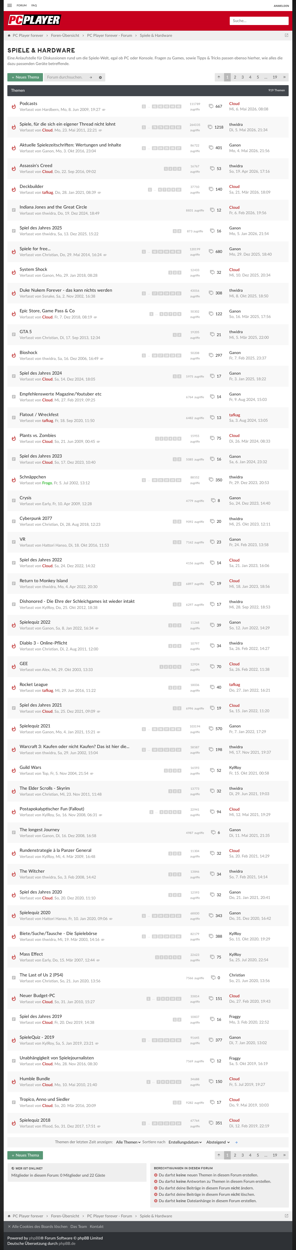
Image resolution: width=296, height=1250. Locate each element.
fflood (47, 1126)
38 (172, 729)
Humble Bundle (35, 1079)
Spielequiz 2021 (35, 726)
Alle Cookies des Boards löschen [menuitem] (37, 1226)
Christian (50, 255)
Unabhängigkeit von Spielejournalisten (57, 1058)
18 (160, 293)
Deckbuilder (31, 186)
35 (154, 729)
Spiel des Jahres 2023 (41, 456)
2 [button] (235, 77)
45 (178, 106)
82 (178, 127)
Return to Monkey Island (44, 581)
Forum (22, 5)
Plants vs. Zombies (38, 436)
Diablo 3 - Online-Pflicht (43, 643)
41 (154, 106)
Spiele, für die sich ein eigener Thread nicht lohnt (68, 124)
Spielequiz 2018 (35, 1120)
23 (154, 148)
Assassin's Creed (36, 166)
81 (172, 127)
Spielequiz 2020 (35, 913)
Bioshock (28, 353)
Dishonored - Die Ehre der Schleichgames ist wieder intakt (77, 601)
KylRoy (48, 608)
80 (166, 127)
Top (45, 774)
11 (160, 749)
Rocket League (34, 685)
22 (166, 480)
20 (172, 293)
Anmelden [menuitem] (281, 6)
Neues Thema (25, 77)
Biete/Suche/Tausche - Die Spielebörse (58, 934)
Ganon (48, 151)
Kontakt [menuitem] (97, 1227)
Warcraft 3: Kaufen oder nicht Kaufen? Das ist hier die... (74, 747)
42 (160, 106)
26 (172, 148)
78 (154, 127)
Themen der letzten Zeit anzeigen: (98, 1142)
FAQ (34, 5)
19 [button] (275, 77)
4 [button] (250, 77)
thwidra (236, 125)
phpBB (34, 1238)
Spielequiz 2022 (35, 622)
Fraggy (235, 1017)
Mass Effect (31, 954)
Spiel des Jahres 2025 (41, 228)
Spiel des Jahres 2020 (41, 892)
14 (178, 749)
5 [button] (258, 77)
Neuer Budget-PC (37, 996)
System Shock (33, 269)
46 (178, 251)
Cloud (234, 104)
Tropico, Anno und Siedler (45, 1099)
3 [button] (243, 77)
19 (166, 293)
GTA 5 (26, 332)
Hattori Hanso (54, 545)
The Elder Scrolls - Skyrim (45, 788)
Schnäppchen (33, 477)
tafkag (47, 193)
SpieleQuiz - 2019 (37, 1037)
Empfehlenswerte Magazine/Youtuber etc (61, 394)
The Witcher (32, 871)
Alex (46, 670)
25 (166, 148)
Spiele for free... (35, 249)
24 (160, 148)
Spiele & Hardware (41, 51)
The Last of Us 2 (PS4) (41, 975)
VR (22, 539)
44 (172, 106)
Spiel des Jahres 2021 (41, 705)
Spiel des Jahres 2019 (41, 1016)
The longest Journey (39, 830)
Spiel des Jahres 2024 (41, 373)
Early (46, 504)
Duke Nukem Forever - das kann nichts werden (66, 290)
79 (160, 127)
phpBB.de (67, 1244)
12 (166, 749)
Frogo (47, 483)
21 (178, 293)
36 (160, 729)
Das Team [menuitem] (78, 1227)
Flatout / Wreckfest (39, 415)
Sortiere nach (172, 1142)
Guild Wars (30, 767)
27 (178, 148)
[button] (219, 77)
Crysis (25, 498)
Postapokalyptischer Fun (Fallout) (52, 809)
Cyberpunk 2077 (36, 518)
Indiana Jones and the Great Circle (53, 207)
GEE (24, 664)
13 (172, 749)
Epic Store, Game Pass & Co (47, 311)
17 (154, 293)
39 (178, 729)
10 (178, 189)
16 (154, 355)
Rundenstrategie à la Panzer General (55, 850)
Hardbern (50, 110)
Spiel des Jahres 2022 (41, 560)
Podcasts (28, 104)
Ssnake (48, 296)
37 (166, 729)
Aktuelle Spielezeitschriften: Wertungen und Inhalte (70, 145)
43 (166, 106)
